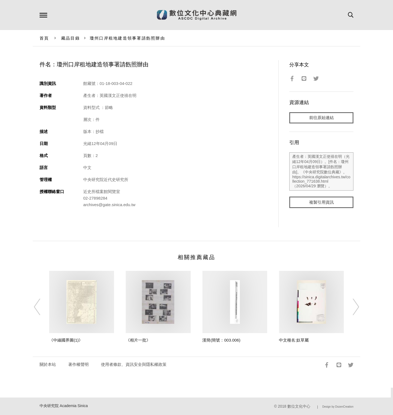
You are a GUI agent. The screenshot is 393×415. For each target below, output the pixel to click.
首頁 (44, 38)
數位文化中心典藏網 (196, 15)
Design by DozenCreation (337, 406)
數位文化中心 (298, 406)
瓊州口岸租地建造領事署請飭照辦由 (127, 38)
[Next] (351, 307)
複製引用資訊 (321, 202)
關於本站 (48, 364)
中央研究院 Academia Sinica (64, 406)
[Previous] (42, 307)
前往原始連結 (321, 117)
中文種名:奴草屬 (294, 340)
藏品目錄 (70, 38)
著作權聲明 (78, 364)
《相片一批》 (138, 340)
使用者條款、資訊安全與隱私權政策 (133, 364)
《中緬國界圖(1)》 (66, 340)
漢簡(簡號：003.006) (221, 340)
